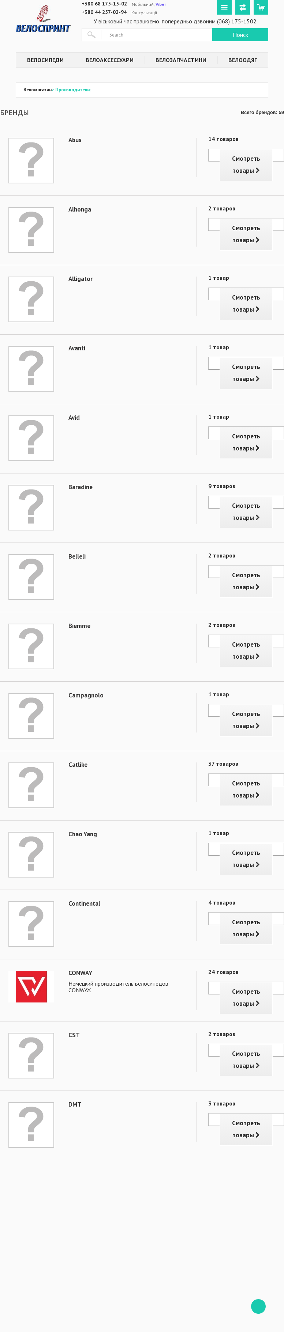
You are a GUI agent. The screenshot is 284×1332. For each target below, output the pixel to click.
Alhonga (79, 209)
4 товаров (221, 902)
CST (74, 1035)
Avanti (76, 348)
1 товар (218, 277)
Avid (74, 418)
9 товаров (221, 486)
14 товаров (223, 138)
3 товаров (221, 1103)
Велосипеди (45, 60)
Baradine (80, 487)
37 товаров (223, 763)
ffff (258, 1306)
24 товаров (223, 971)
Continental (84, 903)
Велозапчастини (181, 60)
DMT (74, 1104)
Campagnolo (86, 695)
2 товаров (221, 208)
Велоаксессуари (110, 60)
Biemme (79, 626)
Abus (75, 140)
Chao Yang (82, 834)
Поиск (240, 34)
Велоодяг (242, 60)
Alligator (80, 279)
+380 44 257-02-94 (104, 12)
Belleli (77, 556)
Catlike (77, 765)
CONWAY (80, 973)
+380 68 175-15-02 (104, 3)
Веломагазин (37, 90)
